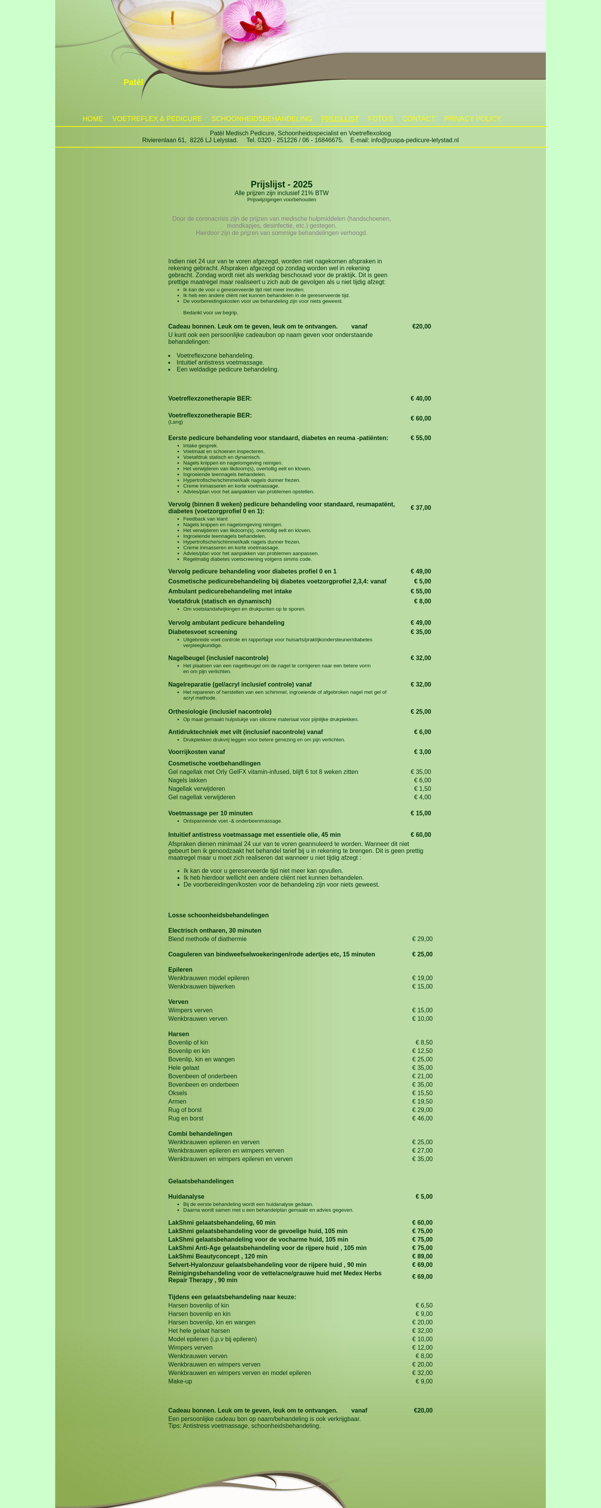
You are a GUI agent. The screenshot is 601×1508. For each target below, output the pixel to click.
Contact (418, 119)
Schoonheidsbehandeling (261, 119)
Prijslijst (340, 119)
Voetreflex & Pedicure (157, 119)
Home (92, 119)
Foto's (380, 119)
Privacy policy (472, 119)
